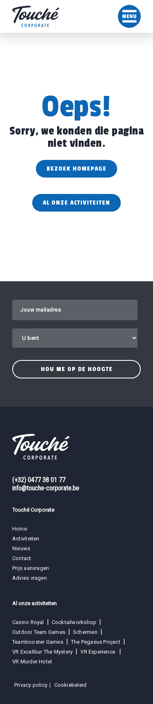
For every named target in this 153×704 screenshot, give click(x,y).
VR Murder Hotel (32, 661)
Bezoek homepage (76, 169)
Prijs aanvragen (30, 568)
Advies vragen (29, 578)
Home (19, 529)
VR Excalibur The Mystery (42, 652)
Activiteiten (26, 538)
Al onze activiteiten (76, 203)
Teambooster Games (37, 642)
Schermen (85, 632)
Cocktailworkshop (74, 622)
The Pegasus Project (95, 642)
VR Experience (98, 652)
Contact (21, 558)
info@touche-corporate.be (45, 488)
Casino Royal (28, 622)
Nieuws (21, 548)
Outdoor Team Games (38, 632)
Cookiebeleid (70, 685)
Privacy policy (30, 685)
